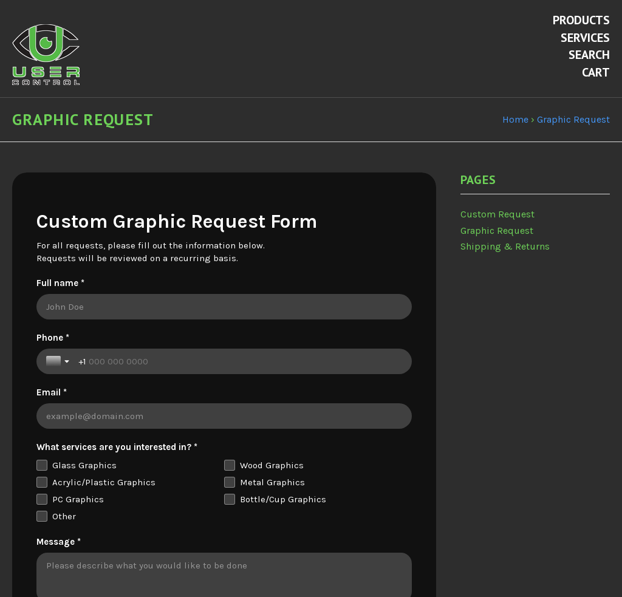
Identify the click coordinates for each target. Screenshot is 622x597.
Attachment (61, 578)
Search (589, 55)
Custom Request (497, 227)
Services (585, 38)
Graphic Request (496, 242)
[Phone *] (143, 374)
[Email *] (321, 374)
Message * (58, 499)
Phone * (52, 350)
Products (581, 20)
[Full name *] (224, 319)
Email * (245, 350)
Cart (596, 72)
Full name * (60, 295)
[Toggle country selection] (58, 374)
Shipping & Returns (505, 259)
